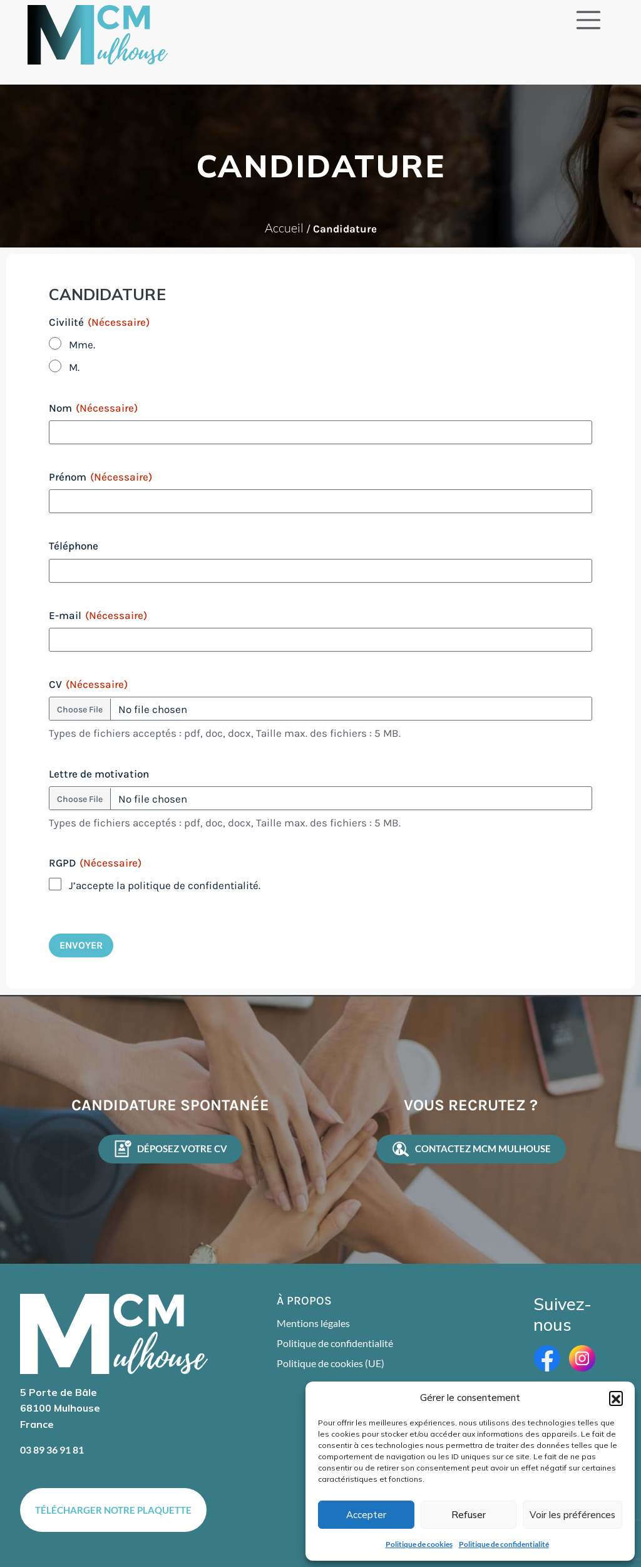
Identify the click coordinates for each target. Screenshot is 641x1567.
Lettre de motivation (99, 774)
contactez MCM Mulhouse (471, 1149)
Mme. (82, 344)
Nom (93, 407)
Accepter (366, 1515)
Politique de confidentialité (504, 1544)
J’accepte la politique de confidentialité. (164, 885)
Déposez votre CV (170, 1149)
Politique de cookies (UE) (330, 1363)
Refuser (468, 1515)
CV (88, 684)
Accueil (284, 228)
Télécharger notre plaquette (113, 1510)
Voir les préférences (572, 1515)
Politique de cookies (419, 1544)
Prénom (100, 476)
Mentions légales (313, 1323)
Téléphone (73, 545)
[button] (616, 1398)
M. (74, 367)
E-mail (98, 615)
